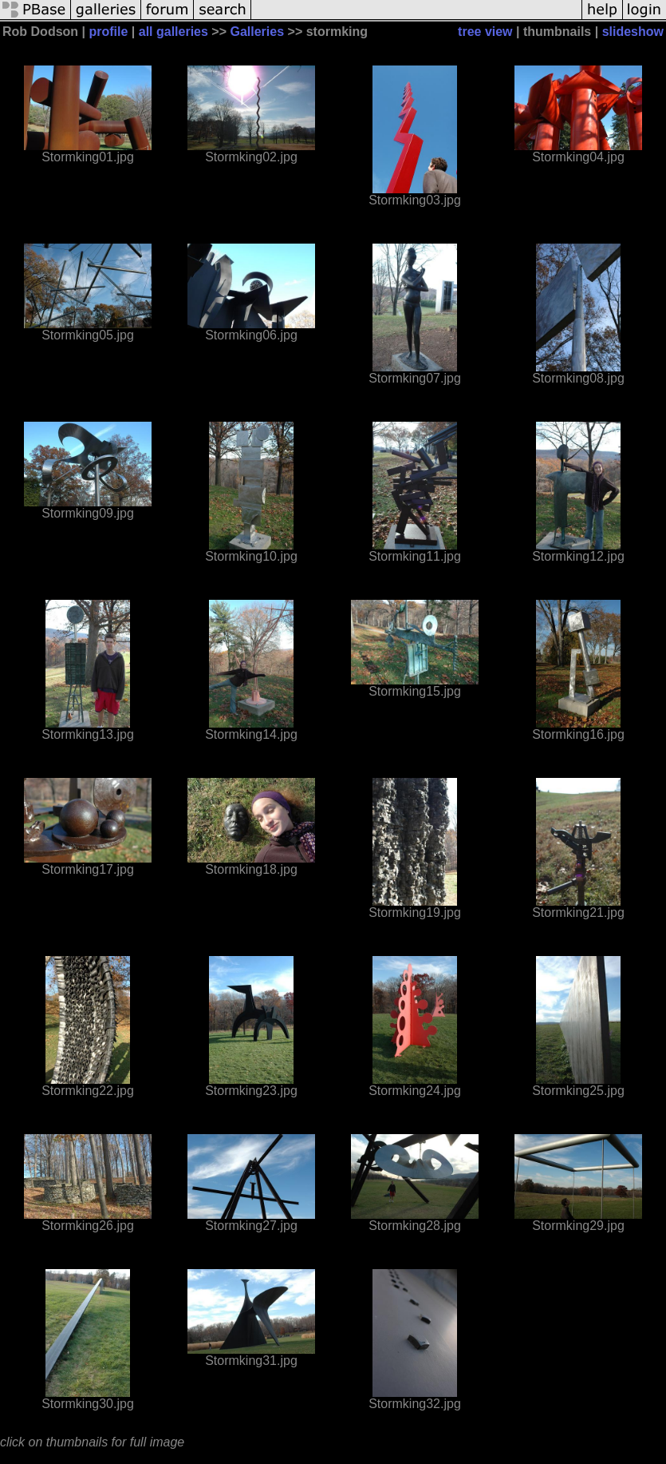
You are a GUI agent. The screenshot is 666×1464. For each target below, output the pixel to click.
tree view (485, 31)
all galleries (173, 31)
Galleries (257, 31)
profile (108, 31)
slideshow (633, 31)
